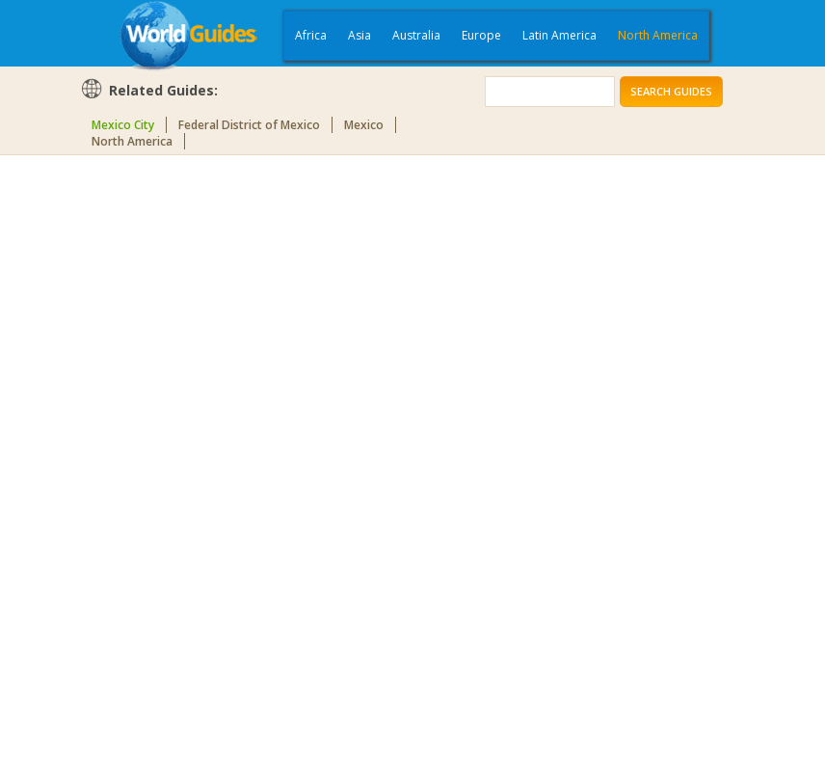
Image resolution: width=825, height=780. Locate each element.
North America (658, 35)
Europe (481, 35)
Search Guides (671, 91)
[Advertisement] (157, 464)
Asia (359, 35)
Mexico (364, 125)
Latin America (559, 35)
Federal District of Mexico (249, 125)
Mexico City (123, 125)
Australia (416, 35)
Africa (311, 35)
